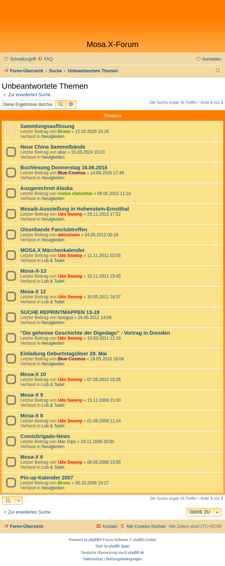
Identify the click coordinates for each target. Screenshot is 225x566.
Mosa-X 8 (31, 415)
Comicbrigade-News (45, 436)
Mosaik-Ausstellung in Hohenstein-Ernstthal (74, 209)
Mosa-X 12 (33, 291)
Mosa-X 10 (33, 374)
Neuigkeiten (53, 136)
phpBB (94, 540)
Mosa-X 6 (31, 457)
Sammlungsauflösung (47, 126)
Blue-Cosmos (72, 172)
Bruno (64, 131)
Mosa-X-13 (33, 271)
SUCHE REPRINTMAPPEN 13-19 (59, 312)
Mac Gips (67, 441)
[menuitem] (44, 59)
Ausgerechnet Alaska (46, 188)
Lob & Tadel (53, 260)
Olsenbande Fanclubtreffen (53, 229)
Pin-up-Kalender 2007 (46, 477)
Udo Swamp (70, 214)
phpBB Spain (119, 546)
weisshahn (69, 234)
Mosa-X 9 (31, 395)
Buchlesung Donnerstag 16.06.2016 (63, 167)
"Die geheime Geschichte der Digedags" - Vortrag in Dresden (95, 333)
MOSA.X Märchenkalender (52, 250)
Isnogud (65, 317)
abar (62, 152)
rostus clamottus (75, 193)
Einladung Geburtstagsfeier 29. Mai (63, 353)
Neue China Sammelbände (52, 147)
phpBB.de (136, 553)
